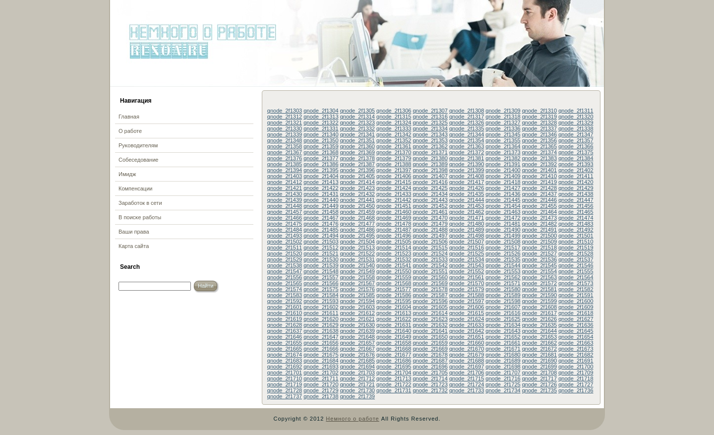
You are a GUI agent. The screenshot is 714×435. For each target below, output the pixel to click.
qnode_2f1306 (393, 111)
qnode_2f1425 (430, 188)
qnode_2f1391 (502, 164)
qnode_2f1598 (502, 301)
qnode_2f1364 (502, 146)
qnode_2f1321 (284, 122)
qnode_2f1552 (466, 271)
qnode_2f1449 (320, 206)
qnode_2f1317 (466, 117)
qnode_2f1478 (393, 224)
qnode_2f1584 (320, 295)
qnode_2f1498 (466, 236)
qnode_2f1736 (575, 390)
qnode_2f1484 (284, 230)
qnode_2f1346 (539, 134)
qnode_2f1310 (539, 111)
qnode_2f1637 (284, 331)
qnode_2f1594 (357, 301)
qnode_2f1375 (575, 152)
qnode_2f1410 (539, 176)
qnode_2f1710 (284, 378)
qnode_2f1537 (575, 259)
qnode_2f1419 (539, 182)
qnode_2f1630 (357, 325)
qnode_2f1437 (539, 194)
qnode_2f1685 (357, 361)
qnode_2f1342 (393, 134)
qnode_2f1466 (284, 218)
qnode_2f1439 (284, 200)
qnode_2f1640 (393, 331)
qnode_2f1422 (320, 188)
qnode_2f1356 (539, 140)
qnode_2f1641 (430, 331)
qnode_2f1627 (575, 319)
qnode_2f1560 (430, 277)
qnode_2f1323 (357, 122)
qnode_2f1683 (284, 361)
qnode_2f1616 (502, 313)
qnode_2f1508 (502, 242)
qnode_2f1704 (393, 372)
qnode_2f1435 (466, 194)
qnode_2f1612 (357, 313)
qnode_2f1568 (393, 283)
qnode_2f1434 (430, 194)
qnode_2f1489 (466, 230)
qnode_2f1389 (430, 164)
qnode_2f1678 (430, 355)
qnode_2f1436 (502, 194)
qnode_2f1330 (284, 128)
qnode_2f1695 (393, 367)
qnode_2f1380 (430, 158)
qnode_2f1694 (357, 367)
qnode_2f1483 (575, 224)
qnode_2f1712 (357, 378)
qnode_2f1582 (575, 289)
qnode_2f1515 (430, 247)
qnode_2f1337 (539, 128)
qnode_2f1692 (284, 367)
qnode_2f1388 (393, 164)
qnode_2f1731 (393, 390)
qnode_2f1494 (320, 236)
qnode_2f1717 (539, 378)
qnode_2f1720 (320, 384)
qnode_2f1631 (393, 325)
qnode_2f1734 (502, 390)
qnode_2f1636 (575, 325)
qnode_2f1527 (539, 253)
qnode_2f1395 (320, 170)
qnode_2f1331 (320, 128)
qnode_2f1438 (575, 194)
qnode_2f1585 (357, 295)
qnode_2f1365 (539, 146)
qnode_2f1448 (284, 206)
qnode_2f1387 (357, 164)
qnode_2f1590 (539, 295)
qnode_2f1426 (466, 188)
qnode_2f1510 (575, 242)
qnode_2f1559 (393, 277)
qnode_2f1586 (393, 295)
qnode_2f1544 (502, 265)
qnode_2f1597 (466, 301)
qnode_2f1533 (430, 259)
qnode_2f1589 (502, 295)
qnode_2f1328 (539, 122)
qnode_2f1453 (466, 206)
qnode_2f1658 (393, 343)
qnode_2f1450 (357, 206)
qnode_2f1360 (357, 146)
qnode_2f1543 (466, 265)
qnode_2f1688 (466, 361)
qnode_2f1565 (284, 283)
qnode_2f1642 (466, 331)
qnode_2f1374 (539, 152)
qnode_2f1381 (466, 158)
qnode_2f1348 (284, 140)
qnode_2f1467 (320, 218)
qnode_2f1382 (502, 158)
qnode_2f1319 (539, 117)
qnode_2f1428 (539, 188)
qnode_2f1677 (393, 355)
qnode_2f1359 (320, 146)
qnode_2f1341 (357, 134)
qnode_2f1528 (575, 253)
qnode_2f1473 (539, 218)
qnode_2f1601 (284, 307)
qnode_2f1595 (393, 301)
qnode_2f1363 (466, 146)
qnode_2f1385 (284, 164)
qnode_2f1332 (357, 128)
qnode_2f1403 (284, 176)
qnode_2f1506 (430, 242)
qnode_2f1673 (575, 349)
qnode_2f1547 (284, 271)
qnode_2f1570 (466, 283)
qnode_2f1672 (539, 349)
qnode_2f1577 (393, 289)
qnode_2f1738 (320, 396)
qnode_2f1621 (357, 319)
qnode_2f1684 (320, 361)
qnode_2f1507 (466, 242)
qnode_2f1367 (284, 152)
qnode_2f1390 (466, 164)
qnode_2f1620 (320, 319)
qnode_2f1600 (575, 301)
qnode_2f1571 (502, 283)
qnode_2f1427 (502, 188)
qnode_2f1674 (284, 355)
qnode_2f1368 (320, 152)
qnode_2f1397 (393, 170)
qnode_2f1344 (466, 134)
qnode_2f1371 (430, 152)
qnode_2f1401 (539, 170)
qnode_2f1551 (430, 271)
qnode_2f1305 (357, 111)
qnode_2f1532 (393, 259)
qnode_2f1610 (284, 313)
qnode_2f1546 (575, 265)
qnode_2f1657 (357, 343)
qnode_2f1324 (393, 122)
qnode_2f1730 (357, 390)
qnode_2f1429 (575, 188)
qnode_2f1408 (466, 176)
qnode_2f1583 (284, 295)
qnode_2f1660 (466, 343)
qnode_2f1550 (393, 271)
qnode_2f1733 (466, 390)
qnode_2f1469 (393, 218)
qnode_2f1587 (430, 295)
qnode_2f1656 (320, 343)
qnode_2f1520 (284, 253)
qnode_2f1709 (575, 372)
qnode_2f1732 (430, 390)
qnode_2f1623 (430, 319)
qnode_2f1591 (575, 295)
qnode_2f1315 (393, 117)
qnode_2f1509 (539, 242)
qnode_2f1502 (284, 242)
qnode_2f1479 (430, 224)
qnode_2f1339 (284, 134)
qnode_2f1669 (430, 349)
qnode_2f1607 (502, 307)
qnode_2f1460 (393, 212)
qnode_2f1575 (320, 289)
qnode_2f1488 (430, 230)
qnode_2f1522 (357, 253)
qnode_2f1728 (284, 390)
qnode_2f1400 (502, 170)
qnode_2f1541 (393, 265)
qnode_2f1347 (575, 134)
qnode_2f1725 (502, 384)
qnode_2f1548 (320, 271)
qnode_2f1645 (575, 331)
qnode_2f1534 (466, 259)
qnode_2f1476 (320, 224)
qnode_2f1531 (357, 259)
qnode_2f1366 (575, 146)
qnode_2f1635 (539, 325)
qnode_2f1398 (430, 170)
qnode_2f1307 (430, 111)
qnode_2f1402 (575, 170)
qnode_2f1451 (393, 206)
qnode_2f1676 (357, 355)
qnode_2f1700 (575, 367)
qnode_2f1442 (393, 200)
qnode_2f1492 (575, 230)
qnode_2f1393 (575, 164)
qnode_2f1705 (430, 372)
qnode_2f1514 (393, 247)
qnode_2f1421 (284, 188)
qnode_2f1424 (393, 188)
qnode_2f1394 (284, 170)
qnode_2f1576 (357, 289)
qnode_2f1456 (575, 206)
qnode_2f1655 (284, 343)
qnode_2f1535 (502, 259)
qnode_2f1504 (357, 242)
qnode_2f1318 (502, 117)
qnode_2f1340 (320, 134)
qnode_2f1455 (539, 206)
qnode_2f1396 (357, 170)
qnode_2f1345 (502, 134)
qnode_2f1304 (320, 111)
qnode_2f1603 (357, 307)
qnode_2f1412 (284, 182)
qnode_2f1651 (466, 337)
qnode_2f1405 (357, 176)
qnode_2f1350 (320, 140)
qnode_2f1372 (466, 152)
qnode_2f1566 (320, 283)
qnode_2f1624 (466, 319)
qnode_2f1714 (430, 378)
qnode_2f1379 (393, 158)
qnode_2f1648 (357, 337)
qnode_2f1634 (502, 325)
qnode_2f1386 (320, 164)
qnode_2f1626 (539, 319)
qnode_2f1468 (357, 218)
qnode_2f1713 (393, 378)
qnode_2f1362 (430, 146)
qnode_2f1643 (502, 331)
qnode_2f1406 (393, 176)
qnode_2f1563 (539, 277)
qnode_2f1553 (502, 271)
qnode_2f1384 (575, 158)
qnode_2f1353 (430, 140)
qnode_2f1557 (320, 277)
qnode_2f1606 (466, 307)
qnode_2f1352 (393, 140)
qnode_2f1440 (320, 200)
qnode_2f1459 (357, 212)
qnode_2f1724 (466, 384)
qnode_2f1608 (539, 307)
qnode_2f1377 (320, 158)
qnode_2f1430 (284, 194)
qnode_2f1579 (466, 289)
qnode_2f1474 (575, 218)
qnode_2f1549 (357, 271)
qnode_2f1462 (466, 212)
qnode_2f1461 (430, 212)
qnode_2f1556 (284, 277)
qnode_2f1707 (502, 372)
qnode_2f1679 (466, 355)
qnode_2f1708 (539, 372)
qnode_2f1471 (466, 218)
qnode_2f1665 (284, 349)
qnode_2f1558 (357, 277)
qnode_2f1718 (575, 378)
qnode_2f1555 (575, 271)
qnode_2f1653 (539, 337)
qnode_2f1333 (393, 128)
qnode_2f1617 (539, 313)
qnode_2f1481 (502, 224)
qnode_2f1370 (393, 152)
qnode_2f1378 (357, 158)
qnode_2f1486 (357, 230)
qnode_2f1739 (357, 396)
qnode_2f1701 (284, 372)
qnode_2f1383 (539, 158)
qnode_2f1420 (575, 182)
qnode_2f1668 (393, 349)
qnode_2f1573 (575, 283)
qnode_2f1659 (430, 343)
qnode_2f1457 (284, 212)
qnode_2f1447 (575, 200)
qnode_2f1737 (284, 396)
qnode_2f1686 (393, 361)
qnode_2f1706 (466, 372)
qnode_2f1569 (430, 283)
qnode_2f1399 (466, 170)
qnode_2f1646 (284, 337)
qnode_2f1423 (357, 188)
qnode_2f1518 (539, 247)
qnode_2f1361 (393, 146)
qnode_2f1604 (393, 307)
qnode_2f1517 (502, 247)
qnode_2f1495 (357, 236)
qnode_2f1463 (502, 212)
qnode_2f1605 (430, 307)
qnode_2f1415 (393, 182)
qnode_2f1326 (466, 122)
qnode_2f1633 (466, 325)
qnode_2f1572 (539, 283)
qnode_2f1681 (539, 355)
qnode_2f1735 (539, 390)
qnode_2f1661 (502, 343)
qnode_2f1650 (430, 337)
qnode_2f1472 (502, 218)
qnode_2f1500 (539, 236)
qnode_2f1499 (502, 236)
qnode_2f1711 (320, 378)
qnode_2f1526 (502, 253)
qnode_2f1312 (284, 117)
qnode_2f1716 (502, 378)
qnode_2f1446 (539, 200)
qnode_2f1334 (430, 128)
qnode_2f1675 (320, 355)
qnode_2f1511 (284, 247)
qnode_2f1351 (357, 140)
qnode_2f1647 (320, 337)
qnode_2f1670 (466, 349)
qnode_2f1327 (502, 122)
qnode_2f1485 (320, 230)
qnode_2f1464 (539, 212)
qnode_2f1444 (466, 200)
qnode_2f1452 (430, 206)
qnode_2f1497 (430, 236)
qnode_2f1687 (430, 361)
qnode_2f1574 (284, 289)
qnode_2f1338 (575, 128)
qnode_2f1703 (357, 372)
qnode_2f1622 (393, 319)
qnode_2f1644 (539, 331)
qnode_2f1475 (284, 224)
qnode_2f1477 (357, 224)
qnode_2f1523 (393, 253)
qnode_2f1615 (466, 313)
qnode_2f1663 (575, 343)
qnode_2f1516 (466, 247)
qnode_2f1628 (284, 325)
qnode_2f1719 (284, 384)
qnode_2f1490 (502, 230)
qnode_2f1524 (430, 253)
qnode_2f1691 (575, 361)
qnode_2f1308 (466, 111)
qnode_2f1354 (466, 140)
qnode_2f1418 (502, 182)
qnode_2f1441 (357, 200)
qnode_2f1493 (284, 236)
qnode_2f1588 (466, 295)
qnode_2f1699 (539, 367)
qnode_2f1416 (430, 182)
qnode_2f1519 (575, 247)
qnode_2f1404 (320, 176)
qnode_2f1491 (539, 230)
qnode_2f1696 (430, 367)
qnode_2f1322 (320, 122)
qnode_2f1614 (430, 313)
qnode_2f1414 (357, 182)
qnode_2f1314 (357, 117)
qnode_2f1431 (320, 194)
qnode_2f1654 (575, 337)
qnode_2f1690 (539, 361)
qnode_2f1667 (357, 349)
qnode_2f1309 (502, 111)
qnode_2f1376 (284, 158)
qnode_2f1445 (502, 200)
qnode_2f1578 (430, 289)
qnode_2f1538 (284, 265)
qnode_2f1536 (539, 259)
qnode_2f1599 (539, 301)
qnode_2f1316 (430, 117)
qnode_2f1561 (466, 277)
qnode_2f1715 (466, 378)
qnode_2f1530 (320, 259)
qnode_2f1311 (575, 111)
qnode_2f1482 (539, 224)
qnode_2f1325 (430, 122)
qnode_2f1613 (393, 313)
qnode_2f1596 (430, 301)
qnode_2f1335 (466, 128)
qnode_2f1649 (393, 337)
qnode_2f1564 (575, 277)
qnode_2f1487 (393, 230)
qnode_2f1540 (357, 265)
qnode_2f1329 (575, 122)
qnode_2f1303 (284, 111)
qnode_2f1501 (575, 236)
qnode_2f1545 (539, 265)
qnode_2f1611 (320, 313)
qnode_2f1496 (393, 236)
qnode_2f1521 (320, 253)
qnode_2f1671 (502, 349)
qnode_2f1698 (502, 367)
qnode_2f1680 (502, 355)
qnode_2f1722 (393, 384)
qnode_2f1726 (539, 384)
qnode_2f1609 (575, 307)
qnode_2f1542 (430, 265)
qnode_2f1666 (320, 349)
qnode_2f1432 (357, 194)
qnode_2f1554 (539, 271)
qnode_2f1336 (502, 128)
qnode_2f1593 (320, 301)
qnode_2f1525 (466, 253)
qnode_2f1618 (575, 313)
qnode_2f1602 (320, 307)
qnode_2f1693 (320, 367)
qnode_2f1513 (357, 247)
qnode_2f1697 (466, 367)
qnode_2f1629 (320, 325)
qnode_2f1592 (284, 301)
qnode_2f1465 (575, 212)
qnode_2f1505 (393, 242)
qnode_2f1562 (502, 277)
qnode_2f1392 (539, 164)
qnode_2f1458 (320, 212)
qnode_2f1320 (575, 117)
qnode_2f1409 (502, 176)
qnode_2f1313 (320, 117)
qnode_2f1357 (575, 140)
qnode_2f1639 (357, 331)
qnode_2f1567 (357, 283)
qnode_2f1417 (466, 182)
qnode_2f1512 (320, 247)
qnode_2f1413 (320, 182)
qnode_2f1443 (430, 200)
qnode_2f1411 (575, 176)
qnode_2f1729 (320, 390)
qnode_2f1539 (320, 265)
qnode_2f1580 (502, 289)
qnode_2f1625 (502, 319)
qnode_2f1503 (320, 242)
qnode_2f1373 (502, 152)
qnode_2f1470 (430, 218)
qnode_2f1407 (430, 176)
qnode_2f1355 (502, 140)
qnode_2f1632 (430, 325)
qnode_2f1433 (393, 194)
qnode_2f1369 (357, 152)
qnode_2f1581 (539, 289)
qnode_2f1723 (430, 384)
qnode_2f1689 (502, 361)
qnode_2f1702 (320, 372)
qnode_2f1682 (575, 355)
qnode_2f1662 (539, 343)
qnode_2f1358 (284, 146)
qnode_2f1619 (284, 319)
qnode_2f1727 (575, 384)
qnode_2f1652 (502, 337)
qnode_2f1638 (320, 331)
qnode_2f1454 (502, 206)
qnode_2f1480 (466, 224)
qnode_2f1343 (430, 134)
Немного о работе (352, 419)
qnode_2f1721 (357, 384)
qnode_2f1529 (284, 259)
